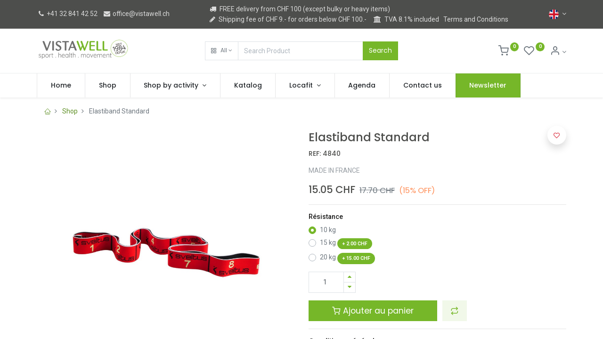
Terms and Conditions (475, 19)
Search (380, 50)
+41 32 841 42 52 (67, 13)
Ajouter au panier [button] (373, 310)
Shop (70, 111)
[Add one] (349, 277)
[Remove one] (349, 287)
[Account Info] (558, 52)
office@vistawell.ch (136, 13)
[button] (221, 50)
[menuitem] (61, 85)
